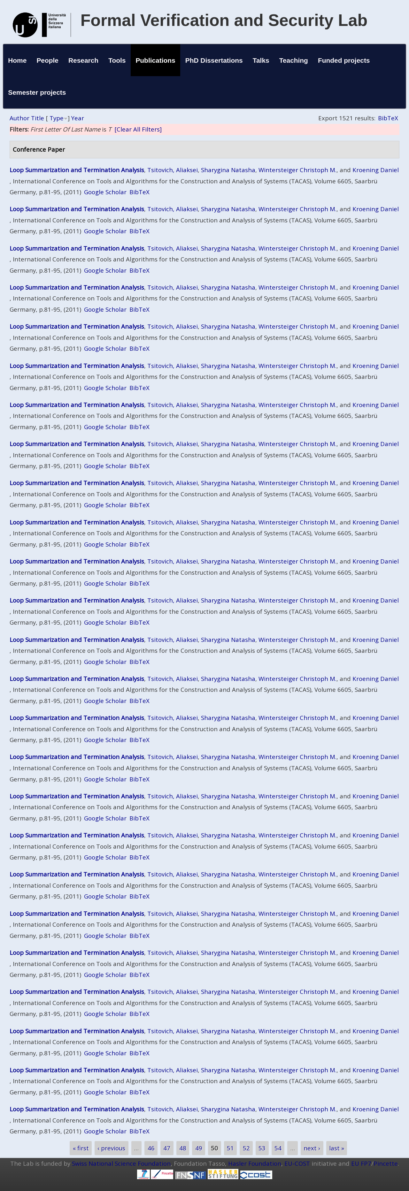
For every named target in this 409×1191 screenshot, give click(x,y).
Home (17, 60)
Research (83, 60)
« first (81, 1148)
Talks (261, 60)
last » (336, 1148)
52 (246, 1148)
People (47, 60)
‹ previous (111, 1148)
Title (37, 118)
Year (77, 118)
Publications (155, 60)
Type (57, 118)
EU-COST (297, 1163)
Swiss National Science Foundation (121, 1163)
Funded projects (344, 60)
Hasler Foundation (254, 1163)
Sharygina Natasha (228, 170)
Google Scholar (105, 192)
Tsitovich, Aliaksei (172, 170)
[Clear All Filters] (138, 129)
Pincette (386, 1163)
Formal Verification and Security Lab (224, 20)
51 (230, 1148)
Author (19, 118)
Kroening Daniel (375, 170)
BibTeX (388, 118)
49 (198, 1148)
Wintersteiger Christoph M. (297, 170)
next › (312, 1148)
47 (166, 1148)
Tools (117, 60)
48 (182, 1148)
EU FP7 (361, 1163)
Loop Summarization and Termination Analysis (77, 170)
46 (151, 1148)
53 (262, 1148)
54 (278, 1148)
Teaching (293, 60)
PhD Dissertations (214, 60)
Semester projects (37, 92)
